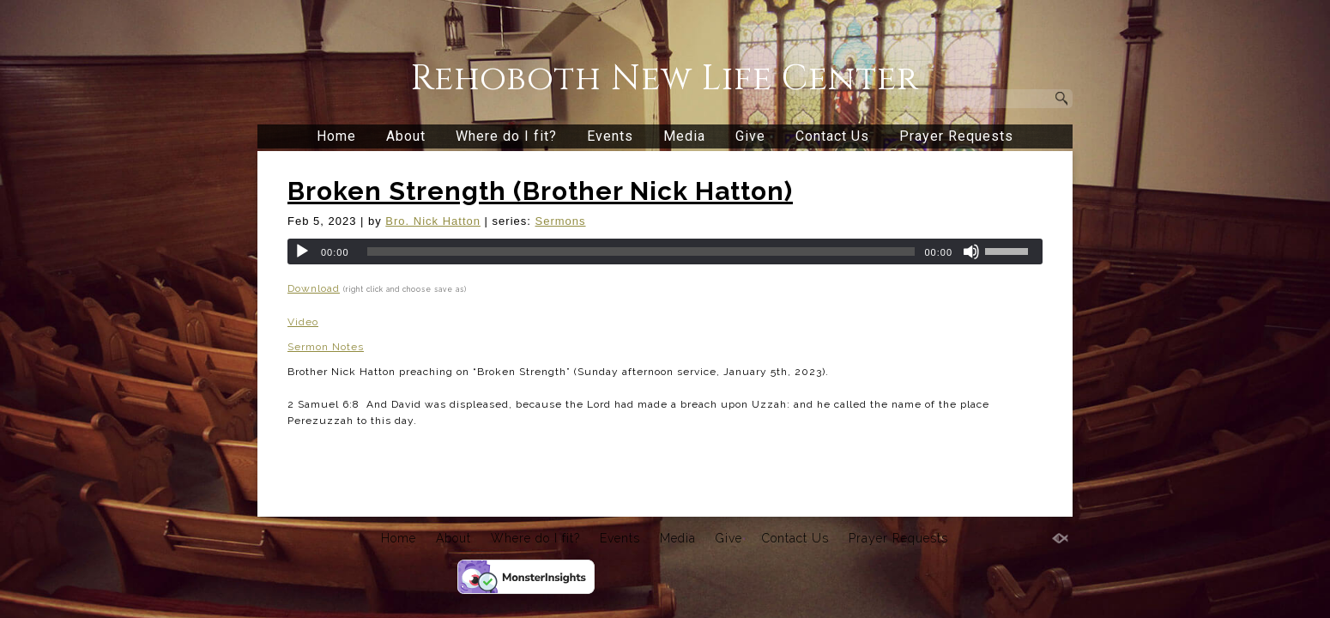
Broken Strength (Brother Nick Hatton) (540, 191)
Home (336, 136)
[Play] (302, 251)
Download (313, 288)
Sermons (560, 221)
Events (610, 136)
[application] (665, 251)
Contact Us (832, 136)
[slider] (641, 251)
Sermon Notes (325, 347)
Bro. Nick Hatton (433, 221)
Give (750, 136)
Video (302, 322)
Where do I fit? (506, 136)
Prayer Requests (956, 136)
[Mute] (971, 251)
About (406, 136)
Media (684, 136)
